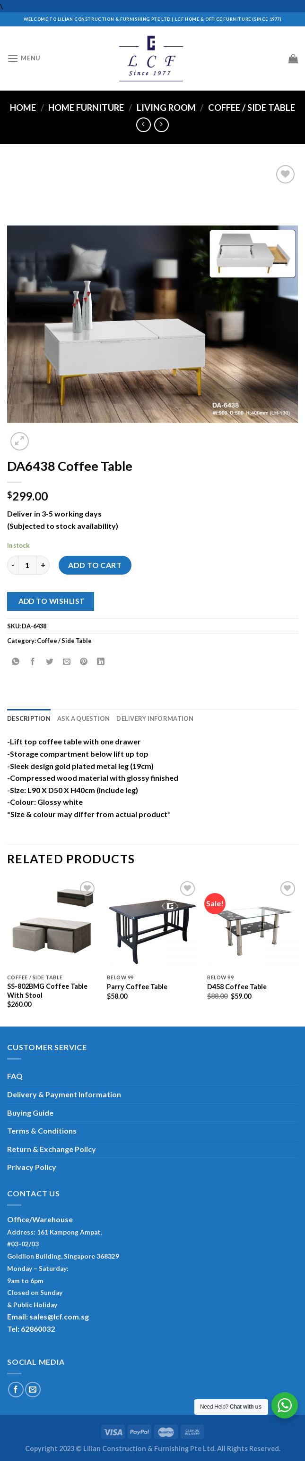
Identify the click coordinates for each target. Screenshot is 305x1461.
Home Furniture (86, 107)
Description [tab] (29, 718)
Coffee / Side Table (251, 107)
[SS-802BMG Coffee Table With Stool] (52, 924)
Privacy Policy (31, 1166)
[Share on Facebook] (33, 662)
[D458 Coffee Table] (252, 924)
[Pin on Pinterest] (84, 662)
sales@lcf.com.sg (59, 1316)
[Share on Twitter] (50, 662)
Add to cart (95, 564)
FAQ (15, 1075)
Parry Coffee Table (137, 987)
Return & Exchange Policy (51, 1148)
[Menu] (23, 58)
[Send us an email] (33, 1389)
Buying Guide (30, 1112)
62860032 (38, 1328)
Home (23, 107)
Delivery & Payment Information (64, 1094)
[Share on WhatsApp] (16, 662)
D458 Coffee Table (237, 987)
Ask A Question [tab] (83, 718)
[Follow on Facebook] (16, 1389)
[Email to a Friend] (67, 662)
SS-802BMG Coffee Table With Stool (47, 990)
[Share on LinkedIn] (101, 662)
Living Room (166, 107)
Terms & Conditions (42, 1130)
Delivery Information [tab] (154, 718)
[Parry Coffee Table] (152, 924)
